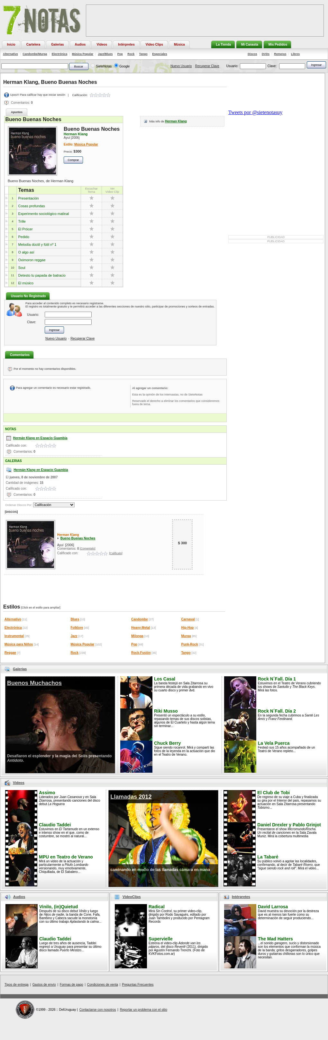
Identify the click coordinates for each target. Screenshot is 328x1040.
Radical (157, 906)
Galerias (20, 669)
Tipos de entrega (17, 984)
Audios (80, 44)
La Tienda (223, 44)
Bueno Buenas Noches (78, 538)
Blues (75, 619)
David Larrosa (273, 906)
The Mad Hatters (275, 938)
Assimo (47, 792)
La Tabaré (267, 856)
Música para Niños (19, 644)
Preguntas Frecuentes (137, 984)
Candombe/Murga (35, 54)
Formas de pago (71, 984)
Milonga (137, 636)
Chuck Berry (167, 743)
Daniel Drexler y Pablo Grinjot (289, 824)
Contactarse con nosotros (97, 1009)
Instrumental (14, 636)
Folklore (77, 627)
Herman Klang (176, 121)
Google (124, 66)
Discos (252, 54)
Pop (120, 54)
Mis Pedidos (278, 44)
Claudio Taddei (55, 824)
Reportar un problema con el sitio (143, 1009)
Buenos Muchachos (34, 683)
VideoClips (132, 897)
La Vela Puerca (274, 743)
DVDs (265, 54)
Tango (143, 54)
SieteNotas (104, 66)
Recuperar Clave (207, 66)
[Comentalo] (88, 548)
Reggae (10, 652)
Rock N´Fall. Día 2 (277, 711)
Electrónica (60, 54)
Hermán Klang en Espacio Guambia (40, 438)
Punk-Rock (189, 644)
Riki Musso (166, 711)
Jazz (74, 636)
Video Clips (154, 44)
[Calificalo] (116, 553)
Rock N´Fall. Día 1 (277, 678)
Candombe (139, 619)
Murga (186, 636)
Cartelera (33, 44)
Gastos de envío (44, 984)
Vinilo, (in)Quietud (58, 906)
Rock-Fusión (141, 652)
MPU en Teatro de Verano (66, 856)
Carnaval (188, 619)
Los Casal (164, 678)
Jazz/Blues (105, 54)
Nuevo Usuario (181, 66)
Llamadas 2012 (130, 797)
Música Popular (83, 54)
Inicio (11, 44)
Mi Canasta (249, 44)
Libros (295, 54)
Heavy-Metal (140, 627)
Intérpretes (126, 44)
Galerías (57, 44)
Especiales (159, 54)
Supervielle (161, 938)
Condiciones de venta (102, 984)
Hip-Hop (187, 627)
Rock (130, 54)
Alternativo (10, 54)
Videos (101, 44)
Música (179, 44)
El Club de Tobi (273, 792)
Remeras (280, 54)
